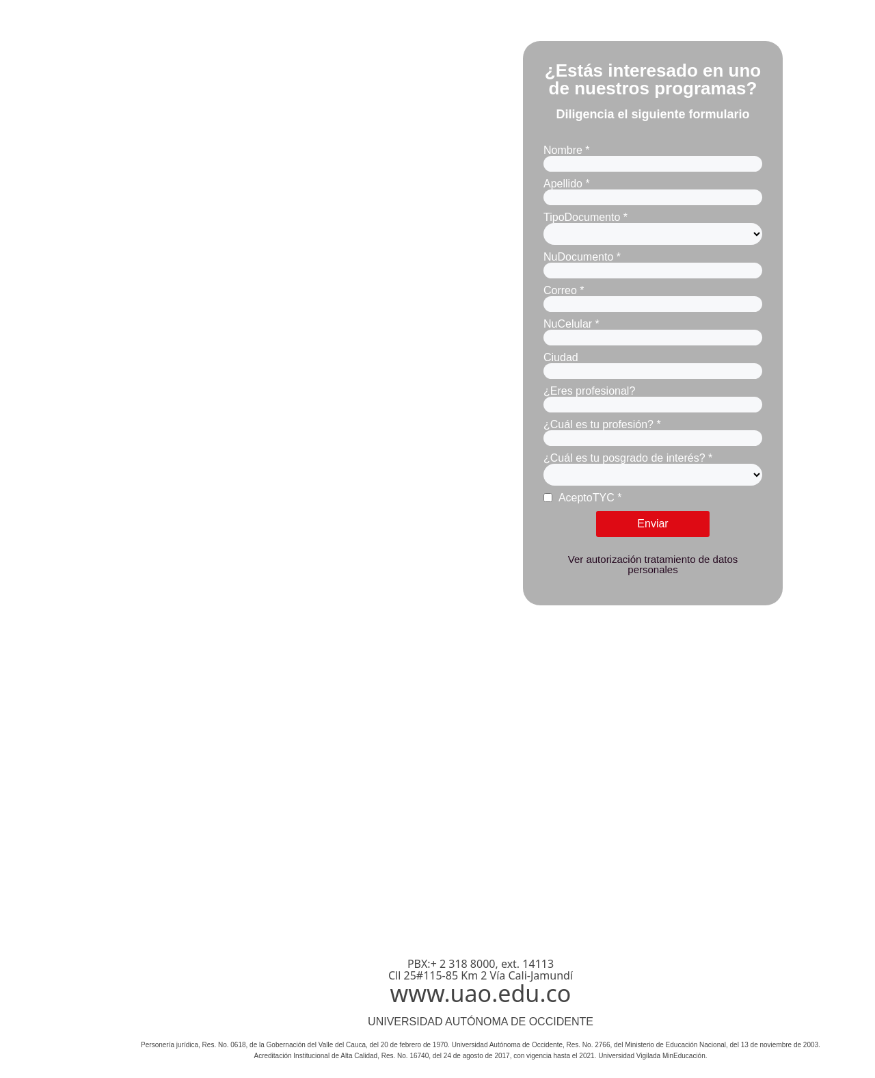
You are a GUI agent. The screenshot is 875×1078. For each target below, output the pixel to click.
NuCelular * (571, 324)
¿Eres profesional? (589, 391)
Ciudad (560, 357)
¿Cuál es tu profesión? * (602, 424)
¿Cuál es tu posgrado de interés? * (627, 458)
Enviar (652, 523)
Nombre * (566, 150)
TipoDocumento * (585, 217)
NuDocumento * (582, 257)
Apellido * (566, 183)
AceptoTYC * (582, 497)
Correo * (563, 290)
